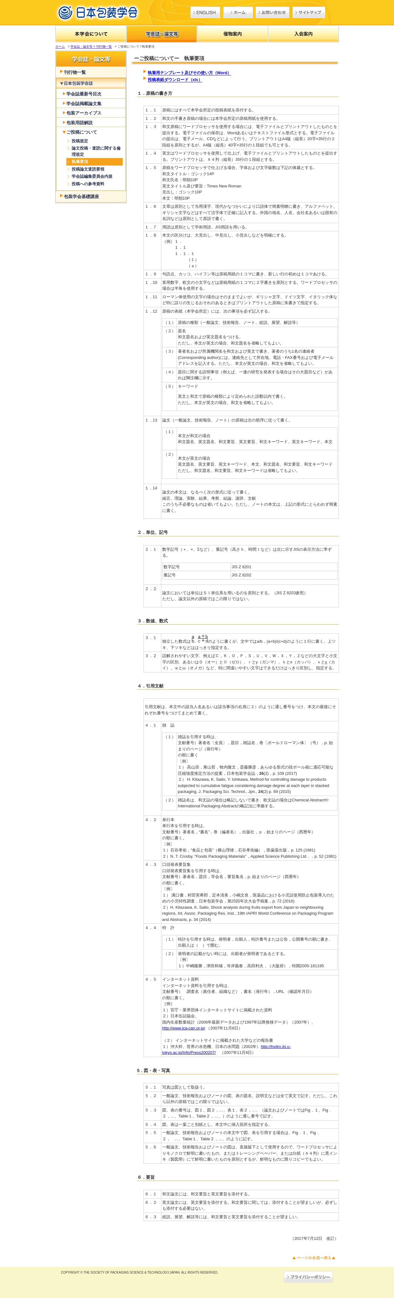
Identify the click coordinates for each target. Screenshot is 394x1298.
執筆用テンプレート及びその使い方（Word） (189, 72)
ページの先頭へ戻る (314, 1258)
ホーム (238, 12)
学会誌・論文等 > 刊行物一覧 (90, 46)
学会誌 (91, 83)
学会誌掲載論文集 (83, 103)
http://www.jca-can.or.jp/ (183, 1028)
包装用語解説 (79, 122)
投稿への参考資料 (88, 183)
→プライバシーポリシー (308, 1277)
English (205, 12)
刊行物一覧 (75, 72)
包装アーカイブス (83, 112)
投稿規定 (80, 141)
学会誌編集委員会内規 (92, 176)
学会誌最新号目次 (83, 93)
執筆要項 (80, 161)
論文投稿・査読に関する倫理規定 (96, 151)
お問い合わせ (272, 12)
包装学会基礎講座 (81, 196)
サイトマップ (309, 12)
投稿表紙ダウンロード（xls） (175, 79)
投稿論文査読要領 (88, 169)
